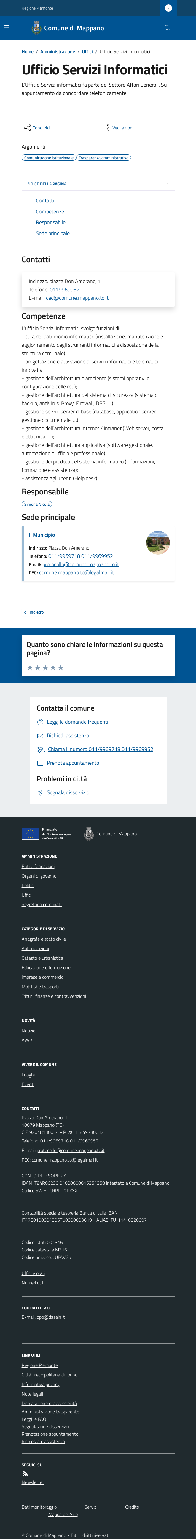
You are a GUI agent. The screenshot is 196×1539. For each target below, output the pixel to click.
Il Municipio (42, 535)
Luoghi (28, 1074)
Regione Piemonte (37, 8)
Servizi (91, 1506)
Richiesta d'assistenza (43, 1441)
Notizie (28, 1030)
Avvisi (27, 1040)
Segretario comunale (42, 904)
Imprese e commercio (42, 977)
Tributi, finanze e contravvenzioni (54, 996)
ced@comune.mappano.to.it (77, 298)
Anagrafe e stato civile (44, 938)
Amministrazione (57, 51)
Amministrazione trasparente (50, 1411)
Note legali (32, 1393)
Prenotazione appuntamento (50, 1433)
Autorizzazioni (35, 948)
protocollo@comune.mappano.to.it (80, 564)
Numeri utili (33, 1282)
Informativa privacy (41, 1384)
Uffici (87, 51)
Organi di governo (39, 875)
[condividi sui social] (37, 127)
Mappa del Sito (63, 1514)
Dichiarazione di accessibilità (49, 1403)
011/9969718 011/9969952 (80, 556)
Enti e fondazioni (38, 866)
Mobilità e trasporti (40, 986)
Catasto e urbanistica (42, 958)
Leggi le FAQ (34, 1419)
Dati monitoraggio (39, 1506)
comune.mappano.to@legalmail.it (76, 572)
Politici (28, 885)
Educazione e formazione (46, 967)
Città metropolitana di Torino (49, 1374)
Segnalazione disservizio (45, 1426)
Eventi (28, 1084)
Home (28, 51)
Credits (132, 1506)
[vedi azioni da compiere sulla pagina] (118, 127)
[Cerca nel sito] (164, 28)
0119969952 (64, 289)
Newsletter (33, 1482)
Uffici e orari (33, 1273)
